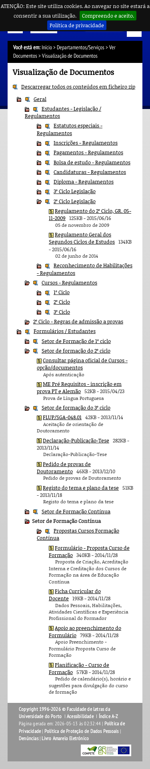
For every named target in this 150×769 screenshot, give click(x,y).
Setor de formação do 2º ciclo (76, 350)
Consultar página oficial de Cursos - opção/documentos (82, 364)
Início (47, 47)
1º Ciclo (62, 292)
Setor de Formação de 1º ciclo (76, 341)
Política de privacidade (77, 25)
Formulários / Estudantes (65, 331)
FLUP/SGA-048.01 (62, 417)
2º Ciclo (62, 301)
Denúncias (28, 738)
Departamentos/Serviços (80, 47)
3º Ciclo (62, 311)
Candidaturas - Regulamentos (90, 172)
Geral (40, 99)
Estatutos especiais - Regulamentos (69, 129)
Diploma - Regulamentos (84, 181)
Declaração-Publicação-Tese (76, 440)
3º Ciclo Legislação (75, 191)
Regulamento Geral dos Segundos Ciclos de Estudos (82, 238)
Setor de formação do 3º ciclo (76, 407)
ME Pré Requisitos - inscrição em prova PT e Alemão (79, 387)
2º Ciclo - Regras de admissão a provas (78, 321)
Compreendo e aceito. (108, 15)
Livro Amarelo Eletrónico (65, 738)
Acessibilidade (80, 716)
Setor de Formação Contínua (76, 511)
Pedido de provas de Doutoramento (64, 467)
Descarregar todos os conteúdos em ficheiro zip (78, 86)
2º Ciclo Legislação (75, 201)
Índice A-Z (108, 716)
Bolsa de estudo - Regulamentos (92, 162)
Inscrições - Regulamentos (86, 142)
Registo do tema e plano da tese (81, 487)
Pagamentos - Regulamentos (88, 152)
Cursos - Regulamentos (69, 282)
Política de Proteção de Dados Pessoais (81, 731)
